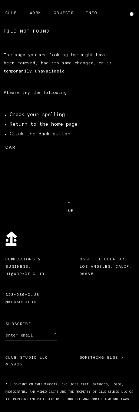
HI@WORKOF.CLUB (25, 274)
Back (44, 134)
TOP (69, 211)
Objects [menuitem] (64, 13)
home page (64, 124)
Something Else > (102, 357)
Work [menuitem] (35, 13)
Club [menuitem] (11, 13)
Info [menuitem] (91, 13)
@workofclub (21, 302)
